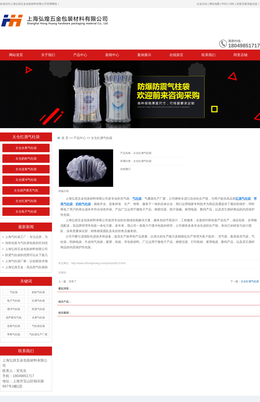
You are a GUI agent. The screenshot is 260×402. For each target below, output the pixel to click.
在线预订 (125, 169)
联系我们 (208, 55)
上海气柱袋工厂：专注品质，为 (26, 237)
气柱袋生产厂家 (38, 334)
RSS (224, 3)
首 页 (65, 138)
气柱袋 (14, 292)
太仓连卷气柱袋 (26, 169)
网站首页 (16, 55)
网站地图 (214, 3)
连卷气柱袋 (13, 326)
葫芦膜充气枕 (13, 317)
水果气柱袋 (38, 317)
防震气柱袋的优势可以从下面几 (26, 255)
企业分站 (202, 3)
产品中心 (80, 55)
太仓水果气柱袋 (26, 148)
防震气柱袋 (38, 309)
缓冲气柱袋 (13, 309)
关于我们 (48, 55)
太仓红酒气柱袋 (26, 201)
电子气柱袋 (13, 300)
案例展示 (144, 55)
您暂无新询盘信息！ (248, 3)
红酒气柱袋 (38, 300)
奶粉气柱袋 (38, 292)
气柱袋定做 (38, 326)
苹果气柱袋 (13, 334)
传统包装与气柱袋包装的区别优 (26, 243)
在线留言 (176, 55)
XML (231, 3)
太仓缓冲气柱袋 (26, 179)
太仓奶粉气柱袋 (26, 158)
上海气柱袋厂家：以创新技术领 (26, 261)
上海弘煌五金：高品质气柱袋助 (26, 267)
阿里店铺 (240, 55)
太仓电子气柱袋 (26, 211)
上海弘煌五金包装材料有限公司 (26, 249)
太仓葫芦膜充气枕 (26, 190)
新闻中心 (112, 55)
